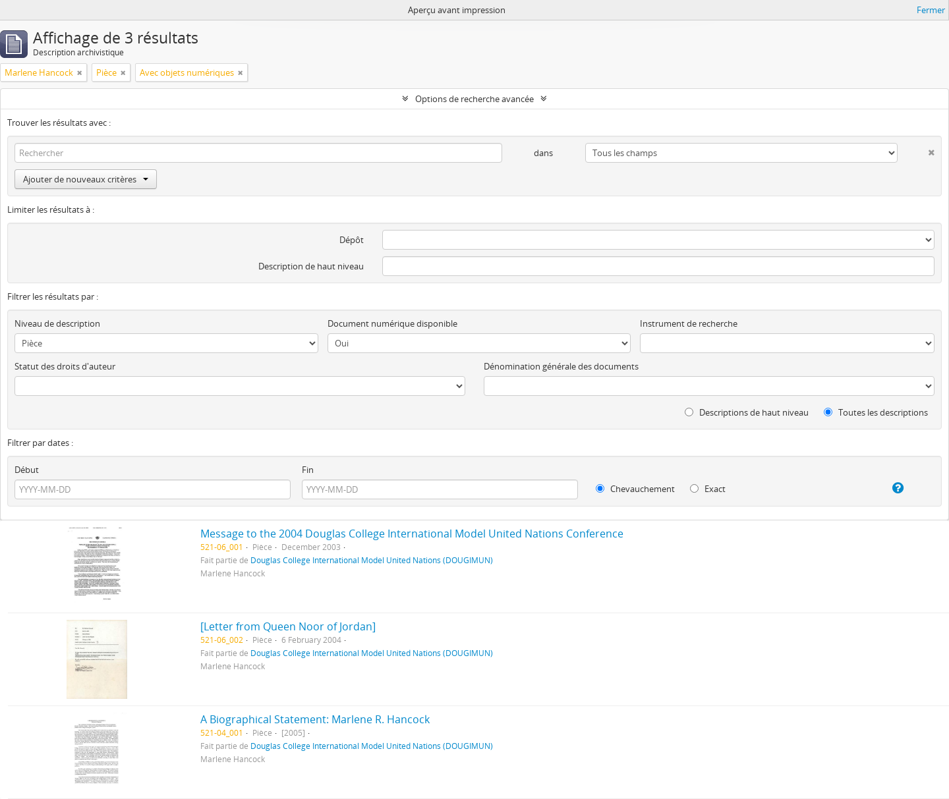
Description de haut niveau (311, 266)
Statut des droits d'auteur (64, 366)
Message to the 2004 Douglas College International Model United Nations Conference (411, 533)
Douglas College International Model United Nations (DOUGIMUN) (371, 560)
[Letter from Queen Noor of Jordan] (288, 626)
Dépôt (351, 240)
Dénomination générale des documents (561, 366)
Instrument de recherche (688, 323)
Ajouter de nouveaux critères (85, 179)
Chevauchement (635, 489)
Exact (708, 489)
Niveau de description (57, 323)
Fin (308, 470)
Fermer (931, 10)
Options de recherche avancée (474, 99)
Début (26, 470)
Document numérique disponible (392, 323)
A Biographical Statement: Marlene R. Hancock (315, 719)
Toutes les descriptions (876, 412)
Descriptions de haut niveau (747, 412)
